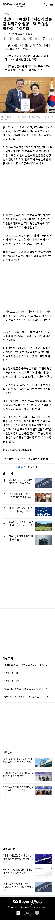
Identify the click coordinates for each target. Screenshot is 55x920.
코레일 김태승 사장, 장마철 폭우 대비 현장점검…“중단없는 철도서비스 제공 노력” (27, 689)
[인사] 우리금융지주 (12, 681)
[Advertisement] (27, 578)
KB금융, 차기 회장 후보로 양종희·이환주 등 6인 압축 (27, 665)
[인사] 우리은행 (10, 673)
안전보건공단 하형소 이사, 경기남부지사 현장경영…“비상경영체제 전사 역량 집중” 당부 (27, 697)
